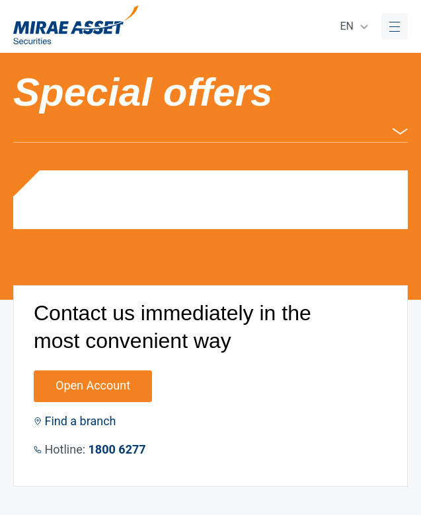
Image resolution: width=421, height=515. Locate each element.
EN (347, 26)
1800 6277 (117, 449)
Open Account (93, 385)
